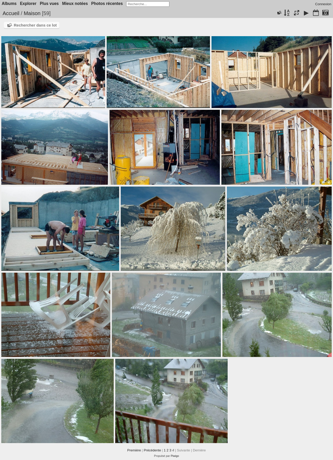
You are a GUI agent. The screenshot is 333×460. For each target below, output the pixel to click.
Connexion (323, 4)
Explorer (28, 3)
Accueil (11, 13)
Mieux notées (75, 3)
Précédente (152, 450)
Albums (9, 3)
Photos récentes (107, 3)
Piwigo (175, 455)
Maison (32, 13)
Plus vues (49, 3)
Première (134, 450)
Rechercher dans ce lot (35, 25)
